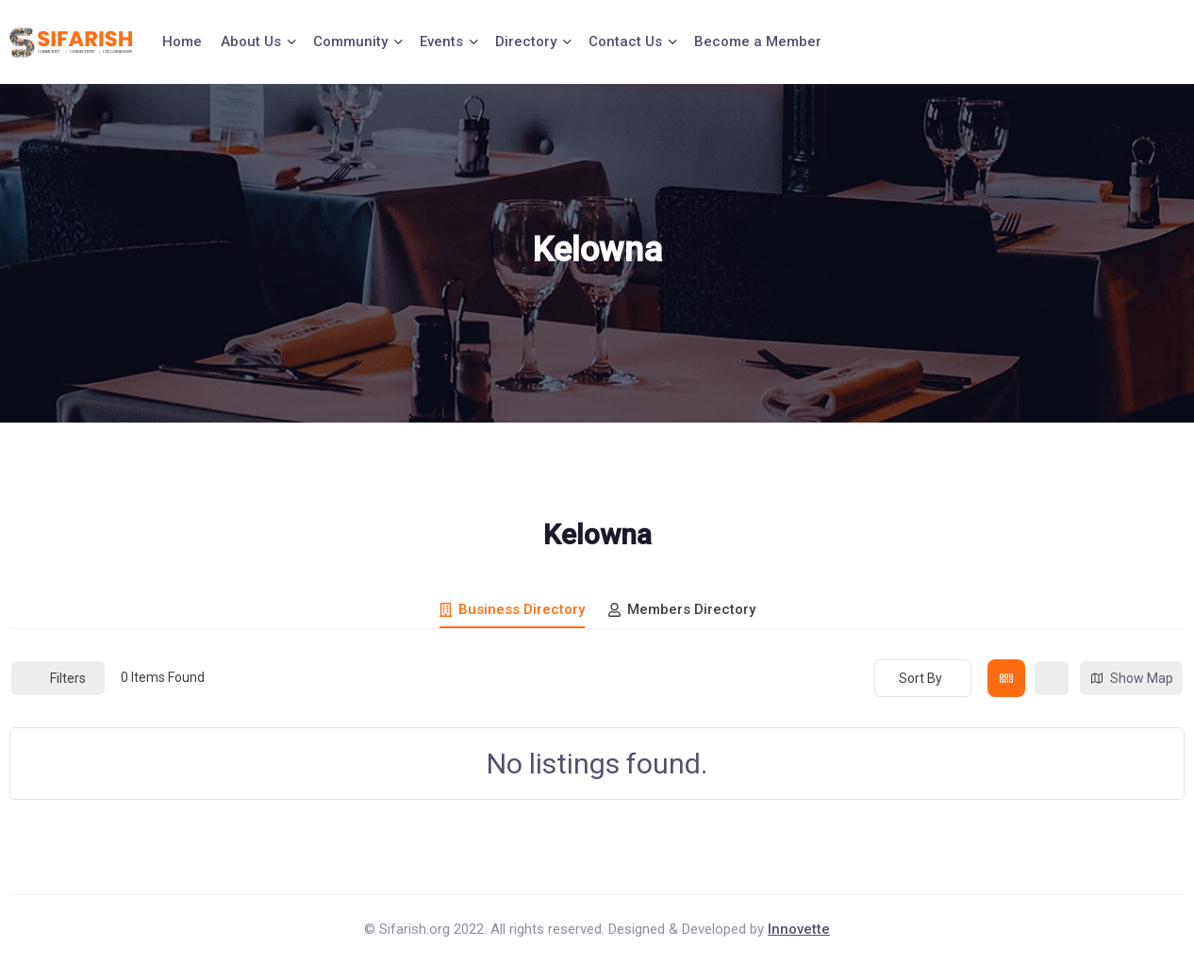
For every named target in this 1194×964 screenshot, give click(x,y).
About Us (251, 41)
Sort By (920, 678)
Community (350, 41)
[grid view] (1006, 678)
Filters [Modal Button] (58, 678)
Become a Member (757, 41)
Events (441, 41)
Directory (525, 41)
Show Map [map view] (1131, 679)
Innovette (799, 929)
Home (182, 41)
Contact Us (625, 41)
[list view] (1051, 678)
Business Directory (512, 609)
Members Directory (681, 609)
